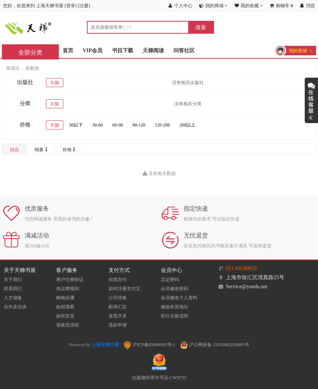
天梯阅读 (153, 50)
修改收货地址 (174, 306)
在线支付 (118, 279)
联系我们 (13, 288)
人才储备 (13, 297)
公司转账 (118, 297)
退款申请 (118, 325)
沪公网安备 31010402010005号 (214, 344)
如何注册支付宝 (124, 288)
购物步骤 (65, 297)
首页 (68, 50)
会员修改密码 (174, 288)
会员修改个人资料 (179, 297)
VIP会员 (92, 50)
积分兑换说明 (174, 316)
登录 (70, 5)
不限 (54, 83)
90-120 (138, 125)
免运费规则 (67, 288)
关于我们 (13, 279)
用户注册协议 (69, 279)
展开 (311, 100)
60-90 (117, 125)
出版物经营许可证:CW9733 (159, 377)
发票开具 (118, 316)
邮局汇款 (118, 306)
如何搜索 (65, 306)
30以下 (76, 125)
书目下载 (122, 50)
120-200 (162, 125)
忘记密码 (170, 279)
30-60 (97, 125)
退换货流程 (67, 325)
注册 (83, 5)
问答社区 (184, 50)
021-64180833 (241, 268)
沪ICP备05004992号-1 (149, 344)
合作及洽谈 (15, 306)
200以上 (187, 125)
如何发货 (65, 316)
